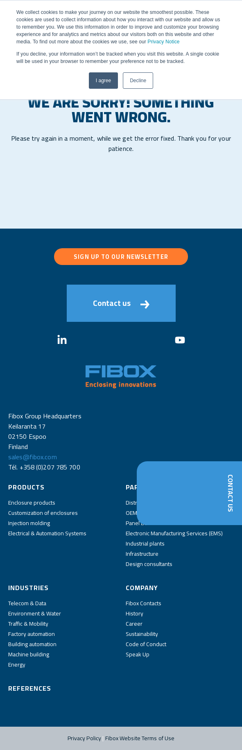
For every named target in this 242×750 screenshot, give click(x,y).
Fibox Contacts (143, 603)
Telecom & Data (27, 603)
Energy (16, 664)
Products (26, 487)
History (134, 613)
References (29, 688)
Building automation (32, 644)
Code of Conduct (146, 644)
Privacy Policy (85, 738)
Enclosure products (31, 502)
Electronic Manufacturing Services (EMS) (174, 533)
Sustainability (142, 634)
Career (134, 623)
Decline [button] (138, 80)
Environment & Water (34, 613)
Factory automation (31, 634)
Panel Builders (143, 523)
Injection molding (29, 523)
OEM (131, 512)
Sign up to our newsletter (121, 256)
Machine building (28, 654)
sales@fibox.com (32, 457)
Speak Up (137, 654)
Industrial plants (145, 543)
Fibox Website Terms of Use (140, 738)
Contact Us (230, 493)
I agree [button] (103, 80)
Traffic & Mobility (28, 623)
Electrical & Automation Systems (47, 533)
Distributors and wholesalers (161, 502)
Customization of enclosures (43, 512)
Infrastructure (142, 553)
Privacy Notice (163, 42)
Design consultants (149, 564)
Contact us (121, 303)
